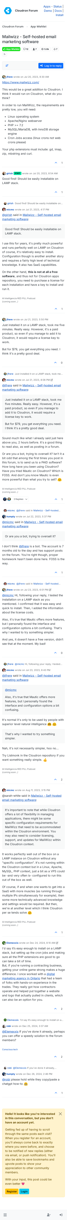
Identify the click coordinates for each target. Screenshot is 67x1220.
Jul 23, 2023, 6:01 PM (36, 589)
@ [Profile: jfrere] (7, 385)
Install (59, 15)
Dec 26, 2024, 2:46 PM (39, 1073)
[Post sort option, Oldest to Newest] (7, 65)
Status (57, 6)
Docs (58, 10)
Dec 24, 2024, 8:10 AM (42, 942)
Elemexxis (12, 942)
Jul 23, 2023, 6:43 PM (38, 670)
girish (9, 173)
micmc (10, 209)
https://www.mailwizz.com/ (20, 82)
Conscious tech (10, 1049)
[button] (5, 1215)
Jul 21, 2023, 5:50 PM (36, 319)
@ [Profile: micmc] (8, 522)
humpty (10, 516)
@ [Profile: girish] (7, 215)
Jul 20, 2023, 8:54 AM (45, 173)
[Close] (60, 1114)
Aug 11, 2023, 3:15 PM (38, 790)
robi (8, 1026)
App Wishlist (11, 49)
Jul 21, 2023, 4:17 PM (37, 209)
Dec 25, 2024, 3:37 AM (35, 1026)
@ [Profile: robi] (6, 1079)
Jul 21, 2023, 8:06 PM (38, 379)
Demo (48, 10)
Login (24, 1191)
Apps (46, 6)
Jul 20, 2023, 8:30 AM (36, 76)
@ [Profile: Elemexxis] (10, 1031)
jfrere (9, 76)
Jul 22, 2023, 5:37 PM (39, 516)
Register (12, 1191)
